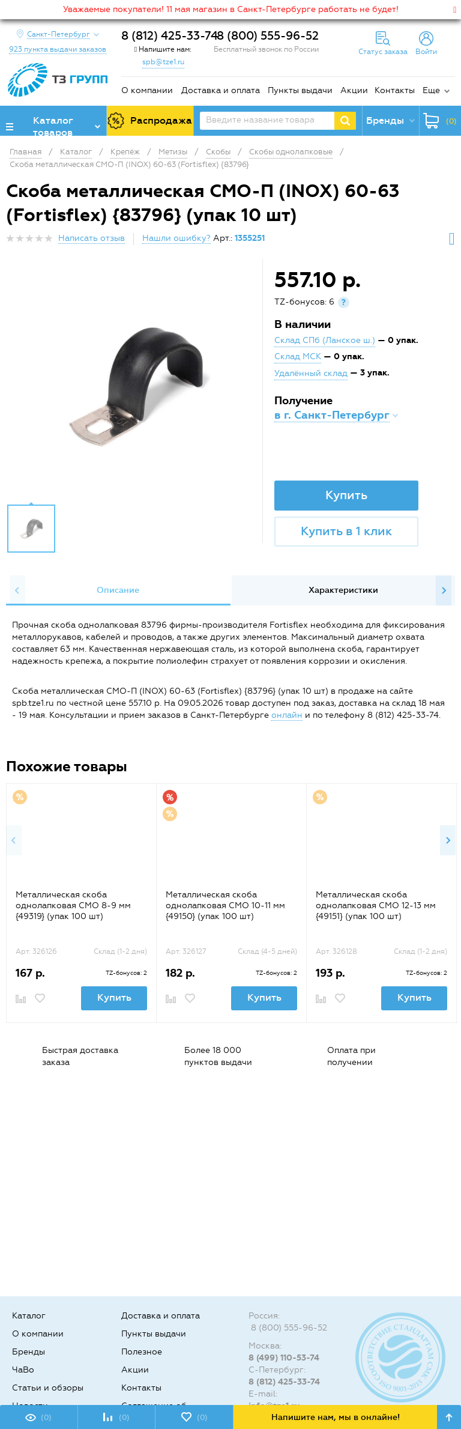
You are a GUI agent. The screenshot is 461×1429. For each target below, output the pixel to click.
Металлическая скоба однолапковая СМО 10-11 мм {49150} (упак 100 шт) (225, 905)
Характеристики (343, 590)
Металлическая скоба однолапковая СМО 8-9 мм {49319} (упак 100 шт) (73, 905)
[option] (135, 384)
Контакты (395, 90)
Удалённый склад (311, 373)
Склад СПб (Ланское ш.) (324, 340)
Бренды (28, 1352)
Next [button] (443, 590)
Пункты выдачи (300, 90)
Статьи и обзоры (47, 1388)
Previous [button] (17, 590)
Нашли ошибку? (176, 238)
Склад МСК (297, 356)
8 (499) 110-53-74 (284, 1358)
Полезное (141, 1352)
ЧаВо (23, 1370)
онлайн (287, 715)
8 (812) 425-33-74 (169, 36)
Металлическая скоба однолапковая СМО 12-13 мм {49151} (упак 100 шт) (376, 905)
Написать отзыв (91, 238)
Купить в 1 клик (346, 531)
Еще (431, 90)
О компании (147, 90)
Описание (118, 590)
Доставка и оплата (220, 90)
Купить (346, 495)
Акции (354, 90)
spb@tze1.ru (163, 62)
